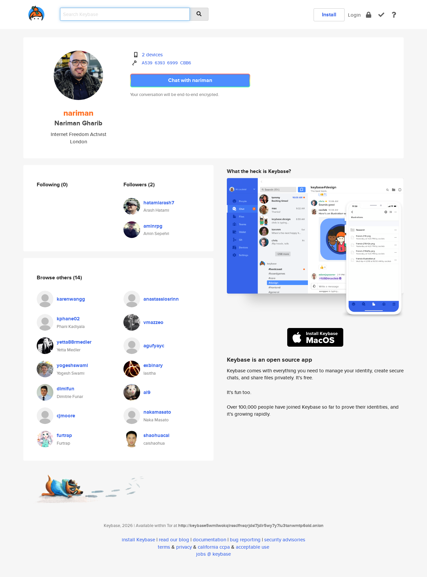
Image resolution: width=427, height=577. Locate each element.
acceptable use (252, 546)
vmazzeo (153, 322)
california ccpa (214, 546)
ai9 (146, 392)
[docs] (394, 15)
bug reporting (245, 539)
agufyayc (153, 345)
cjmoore (66, 415)
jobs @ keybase (213, 553)
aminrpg (152, 226)
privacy (184, 546)
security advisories (284, 539)
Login (354, 14)
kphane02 (68, 318)
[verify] (381, 15)
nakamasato (157, 412)
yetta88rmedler (74, 342)
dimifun (65, 388)
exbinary (153, 365)
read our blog (174, 539)
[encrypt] (368, 15)
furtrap (64, 435)
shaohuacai (156, 435)
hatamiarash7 (158, 202)
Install (329, 14)
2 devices (152, 54)
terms (164, 546)
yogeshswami (72, 365)
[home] (36, 12)
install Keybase (138, 539)
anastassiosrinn (161, 299)
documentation (209, 539)
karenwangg (71, 299)
